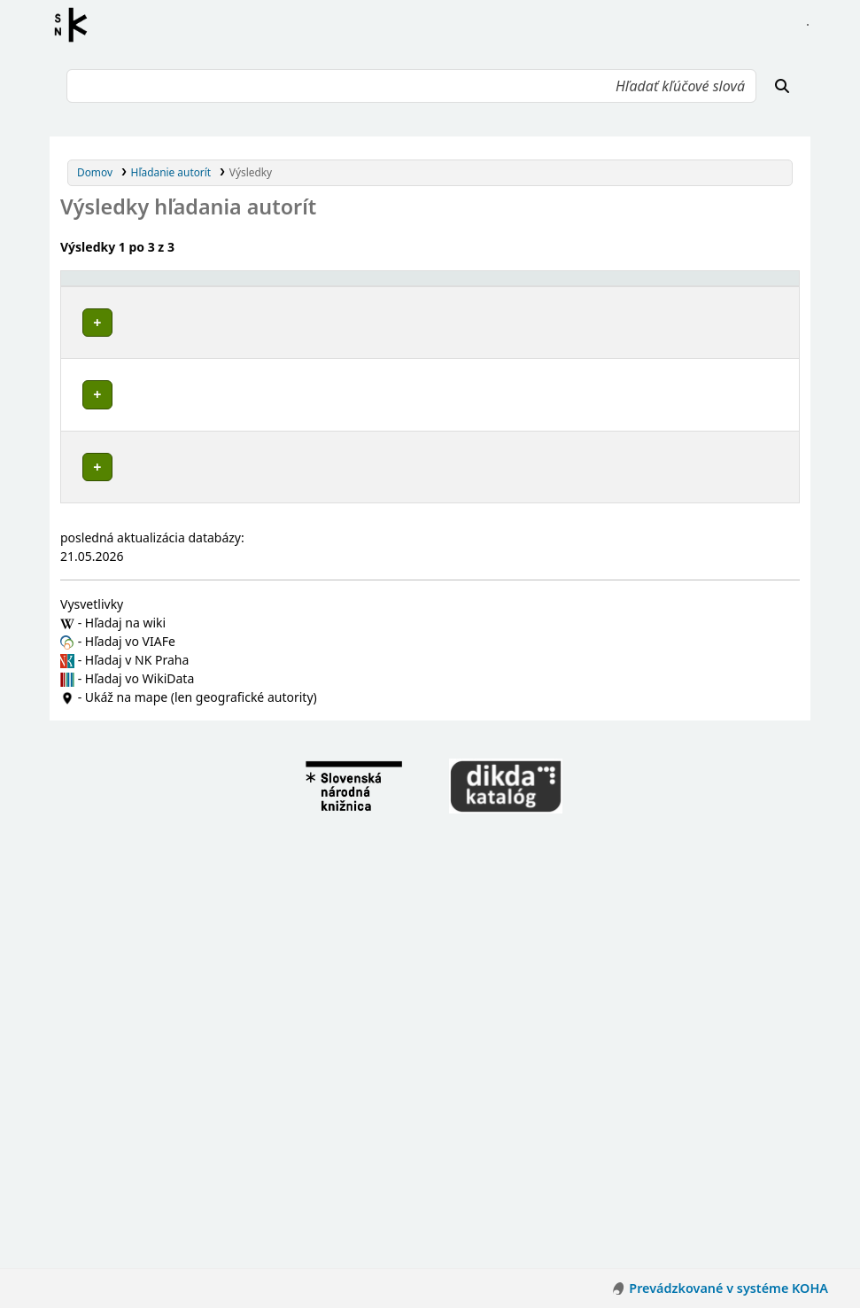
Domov (94, 172)
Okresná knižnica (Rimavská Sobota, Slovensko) (213, 679)
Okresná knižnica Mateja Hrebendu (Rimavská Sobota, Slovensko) (260, 457)
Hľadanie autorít (171, 172)
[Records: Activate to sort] (758, 286)
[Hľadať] (782, 86)
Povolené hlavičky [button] (118, 285)
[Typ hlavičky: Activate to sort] (647, 286)
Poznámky (93, 357)
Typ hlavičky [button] (618, 285)
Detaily (548, 318)
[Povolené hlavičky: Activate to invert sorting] (292, 286)
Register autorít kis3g (76, 25)
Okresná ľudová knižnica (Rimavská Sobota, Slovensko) (232, 508)
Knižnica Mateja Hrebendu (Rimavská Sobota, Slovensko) (237, 491)
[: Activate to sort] (550, 286)
